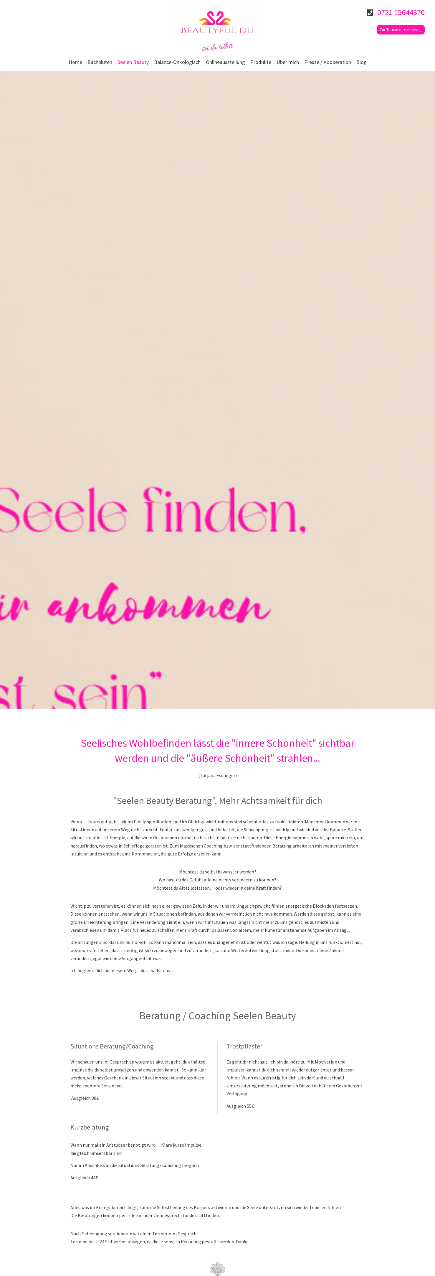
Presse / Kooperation (327, 62)
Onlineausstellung (225, 62)
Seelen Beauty (133, 62)
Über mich (288, 62)
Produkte (260, 62)
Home (75, 62)
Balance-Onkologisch (177, 62)
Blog (361, 62)
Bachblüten (99, 62)
